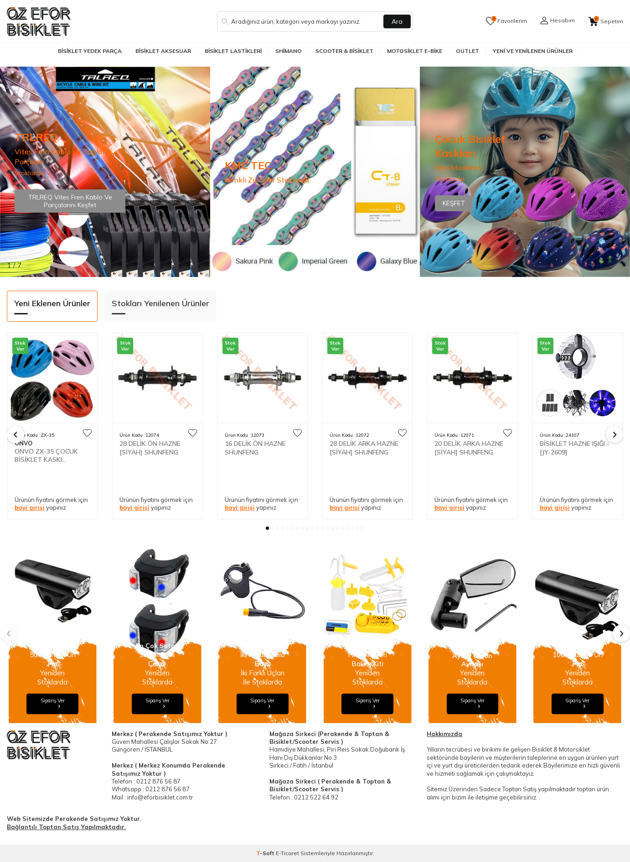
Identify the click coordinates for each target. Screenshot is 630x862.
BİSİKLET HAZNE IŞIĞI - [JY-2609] (574, 447)
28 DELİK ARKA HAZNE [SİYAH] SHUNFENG (364, 447)
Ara (397, 21)
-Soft (266, 853)
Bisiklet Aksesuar (163, 50)
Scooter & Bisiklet (344, 50)
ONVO (23, 443)
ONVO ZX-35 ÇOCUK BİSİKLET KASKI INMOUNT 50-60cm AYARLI (46, 455)
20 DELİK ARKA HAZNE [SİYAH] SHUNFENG (468, 447)
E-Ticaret (287, 853)
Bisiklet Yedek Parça (90, 50)
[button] (267, 528)
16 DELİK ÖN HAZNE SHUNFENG (255, 447)
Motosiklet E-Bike (414, 50)
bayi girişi (30, 507)
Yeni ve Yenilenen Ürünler (533, 50)
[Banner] (315, 172)
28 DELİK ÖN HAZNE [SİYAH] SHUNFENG (150, 447)
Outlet (467, 50)
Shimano (288, 50)
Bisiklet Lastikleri (233, 50)
